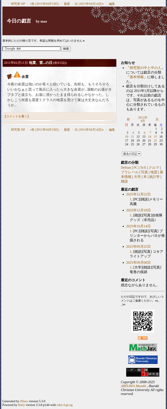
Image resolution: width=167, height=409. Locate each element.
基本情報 (137, 77)
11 (132, 136)
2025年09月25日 (138, 246)
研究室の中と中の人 (145, 68)
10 (126, 136)
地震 (153, 172)
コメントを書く (16, 116)
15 (155, 136)
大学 (137, 177)
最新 (67, 3)
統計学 (154, 177)
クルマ (154, 167)
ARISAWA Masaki (133, 386)
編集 (112, 3)
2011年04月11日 (16, 63)
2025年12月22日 (138, 194)
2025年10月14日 (138, 226)
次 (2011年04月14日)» (89, 3)
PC (135, 167)
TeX (143, 167)
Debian (126, 167)
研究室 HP (18, 3)
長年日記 (60, 63)
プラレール (129, 172)
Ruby (21, 405)
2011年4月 (142, 119)
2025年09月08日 (138, 262)
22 (155, 140)
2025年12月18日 (138, 210)
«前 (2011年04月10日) (44, 3)
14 (149, 136)
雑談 (124, 181)
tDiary (24, 401)
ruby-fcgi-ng (65, 405)
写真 (144, 172)
